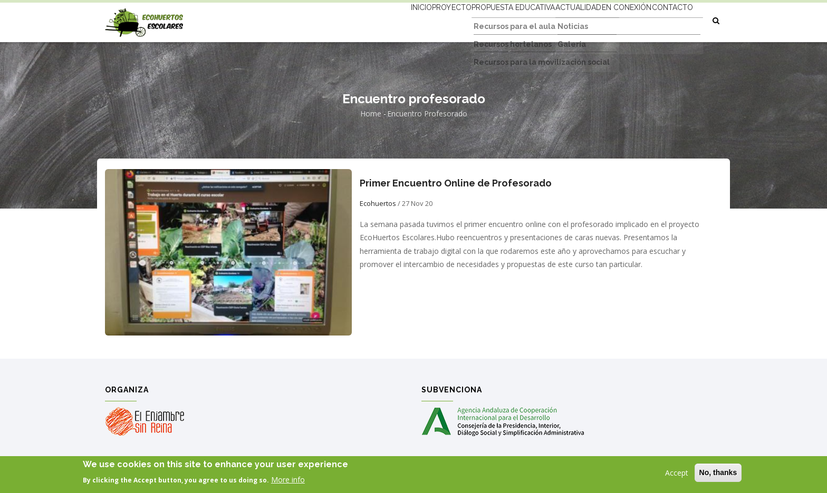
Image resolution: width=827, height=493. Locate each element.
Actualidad (553, 19)
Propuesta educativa (478, 19)
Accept (676, 474)
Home (370, 114)
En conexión (611, 19)
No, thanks (718, 473)
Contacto (667, 19)
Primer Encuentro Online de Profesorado (456, 183)
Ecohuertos (378, 203)
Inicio (365, 19)
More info (288, 481)
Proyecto (407, 19)
